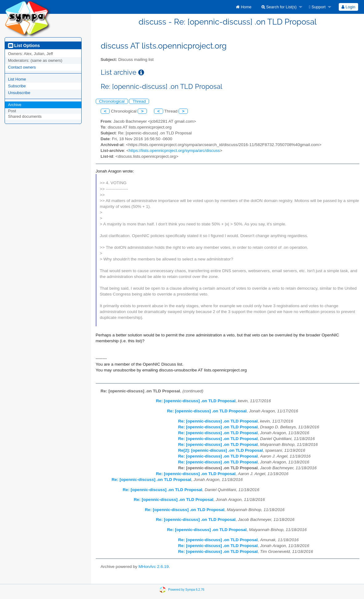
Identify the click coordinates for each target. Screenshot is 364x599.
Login (348, 7)
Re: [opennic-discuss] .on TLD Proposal (196, 401)
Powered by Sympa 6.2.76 (186, 589)
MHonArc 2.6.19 (154, 566)
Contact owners (22, 67)
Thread (139, 101)
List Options (24, 45)
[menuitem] (243, 7)
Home (243, 7)
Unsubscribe (19, 92)
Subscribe (17, 86)
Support (317, 7)
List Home (17, 79)
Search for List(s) (279, 7)
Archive (14, 104)
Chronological (112, 101)
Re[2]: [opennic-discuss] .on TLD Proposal (220, 450)
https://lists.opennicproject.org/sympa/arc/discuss (174, 150)
